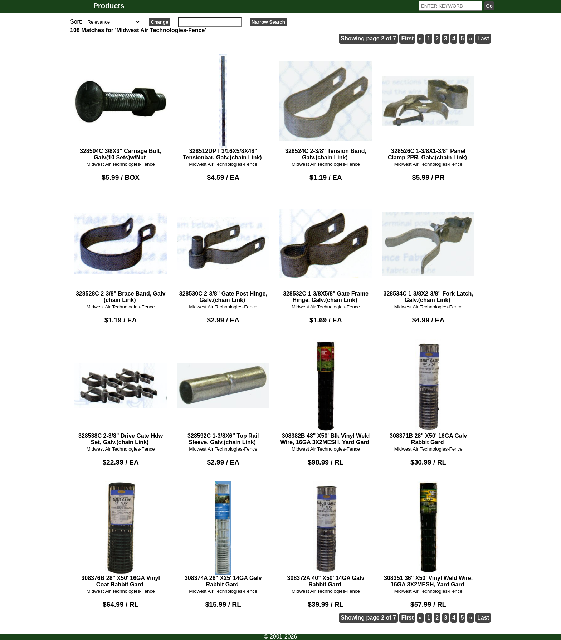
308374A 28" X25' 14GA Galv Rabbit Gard (223, 534)
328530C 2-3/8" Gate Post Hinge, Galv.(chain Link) (223, 250)
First (407, 38)
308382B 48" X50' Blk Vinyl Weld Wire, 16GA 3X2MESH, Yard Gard (325, 392)
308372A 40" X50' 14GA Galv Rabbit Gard (325, 534)
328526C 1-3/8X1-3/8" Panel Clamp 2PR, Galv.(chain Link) (428, 107)
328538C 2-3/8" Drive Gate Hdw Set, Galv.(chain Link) (120, 392)
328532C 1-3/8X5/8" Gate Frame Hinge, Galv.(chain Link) (325, 250)
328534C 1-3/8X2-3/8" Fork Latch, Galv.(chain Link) (428, 250)
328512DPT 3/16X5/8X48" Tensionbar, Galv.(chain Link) (223, 107)
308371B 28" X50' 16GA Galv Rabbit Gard (428, 392)
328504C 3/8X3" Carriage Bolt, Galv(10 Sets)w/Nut (120, 107)
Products (109, 6)
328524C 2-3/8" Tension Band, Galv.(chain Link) (325, 107)
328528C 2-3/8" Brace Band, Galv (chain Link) (120, 250)
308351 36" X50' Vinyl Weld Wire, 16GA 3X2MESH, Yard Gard (428, 534)
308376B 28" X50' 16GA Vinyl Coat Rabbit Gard (120, 534)
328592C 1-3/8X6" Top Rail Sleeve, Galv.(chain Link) (223, 392)
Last (483, 38)
